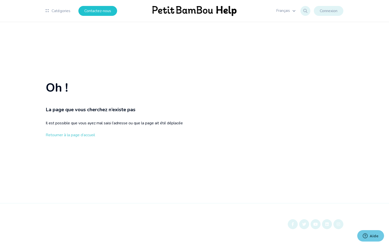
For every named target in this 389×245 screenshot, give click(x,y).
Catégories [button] (58, 11)
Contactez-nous (97, 11)
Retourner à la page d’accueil (70, 135)
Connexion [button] (328, 11)
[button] (286, 10)
